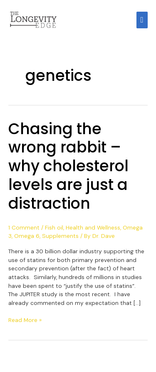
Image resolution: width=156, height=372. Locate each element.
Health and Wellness (93, 227)
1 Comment (24, 227)
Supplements (60, 236)
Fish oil (54, 227)
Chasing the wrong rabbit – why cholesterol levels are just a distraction (68, 166)
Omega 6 (27, 236)
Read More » (25, 320)
